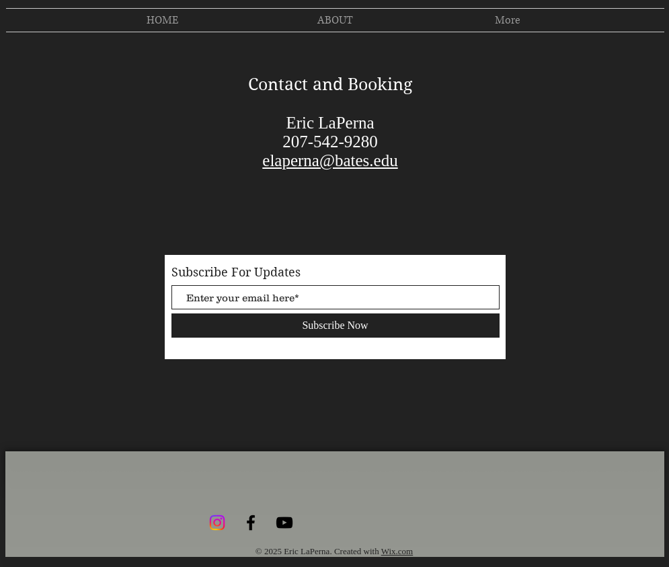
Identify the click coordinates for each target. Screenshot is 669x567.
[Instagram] (217, 523)
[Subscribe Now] (335, 325)
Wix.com (397, 551)
